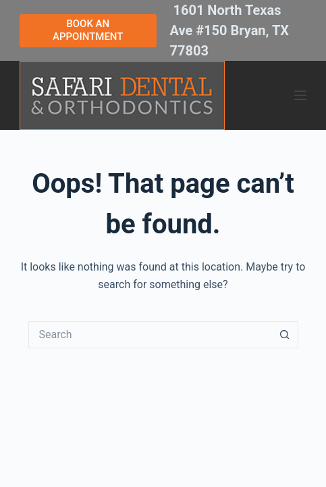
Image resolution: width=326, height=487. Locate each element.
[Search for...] (149, 334)
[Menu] (300, 95)
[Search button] (284, 334)
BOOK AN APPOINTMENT (88, 30)
